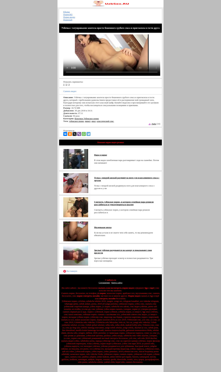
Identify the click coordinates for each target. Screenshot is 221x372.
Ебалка (66, 12)
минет (87, 121)
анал (93, 121)
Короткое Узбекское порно (87, 118)
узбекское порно (76, 121)
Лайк (153, 124)
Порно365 (67, 14)
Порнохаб (67, 20)
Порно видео (69, 17)
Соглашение (104, 282)
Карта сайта (116, 282)
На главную (70, 271)
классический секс (105, 121)
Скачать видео (69, 91)
